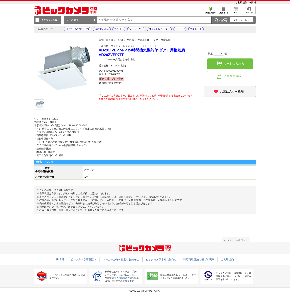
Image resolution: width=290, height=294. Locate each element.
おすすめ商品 (102, 29)
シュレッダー (136, 29)
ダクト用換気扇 (161, 39)
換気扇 (130, 39)
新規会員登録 (210, 12)
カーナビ (180, 29)
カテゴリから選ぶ (50, 20)
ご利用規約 (241, 2)
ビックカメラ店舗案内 (83, 259)
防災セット (196, 29)
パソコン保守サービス (77, 29)
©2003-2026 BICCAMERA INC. (145, 291)
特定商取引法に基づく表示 (198, 259)
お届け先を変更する (112, 83)
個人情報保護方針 (123, 278)
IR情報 (252, 2)
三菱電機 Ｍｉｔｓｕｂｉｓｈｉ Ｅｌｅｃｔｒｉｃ (127, 46)
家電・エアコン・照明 (111, 39)
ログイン (249, 12)
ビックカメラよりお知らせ (161, 259)
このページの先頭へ (235, 240)
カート (236, 12)
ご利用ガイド (223, 12)
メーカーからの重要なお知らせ (121, 259)
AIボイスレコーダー (159, 29)
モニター (119, 29)
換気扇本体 (143, 39)
